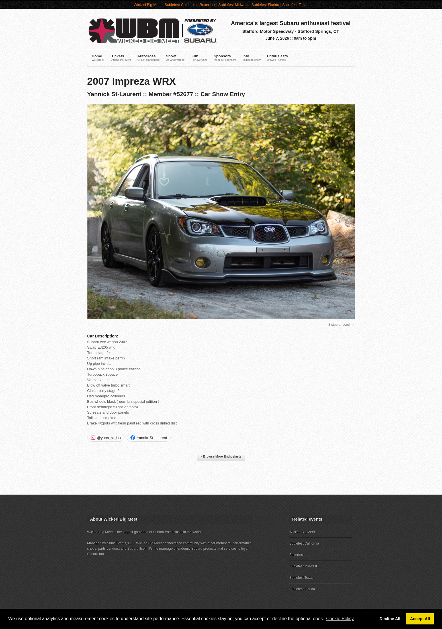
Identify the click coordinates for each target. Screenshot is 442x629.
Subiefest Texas (295, 5)
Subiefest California (181, 5)
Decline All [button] (390, 618)
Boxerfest (207, 5)
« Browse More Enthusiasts (221, 456)
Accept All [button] (420, 618)
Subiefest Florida (265, 5)
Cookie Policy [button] (340, 618)
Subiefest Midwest (233, 5)
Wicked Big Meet (148, 5)
